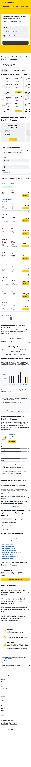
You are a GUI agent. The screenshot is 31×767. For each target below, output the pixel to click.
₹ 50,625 (15, 18)
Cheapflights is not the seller (16, 663)
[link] (13, 139)
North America (15, 673)
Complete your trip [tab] (17, 519)
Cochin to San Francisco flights (9, 550)
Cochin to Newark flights (7, 540)
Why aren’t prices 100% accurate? (16, 668)
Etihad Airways (11, 434)
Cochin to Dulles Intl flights (8, 546)
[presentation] (19, 18)
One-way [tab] (24, 70)
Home (9, 673)
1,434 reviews (11, 438)
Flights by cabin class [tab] (7, 525)
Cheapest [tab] (4, 70)
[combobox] (5, 21)
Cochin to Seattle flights (7, 544)
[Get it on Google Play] (5, 723)
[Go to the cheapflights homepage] (10, 2)
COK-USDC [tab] (8, 354)
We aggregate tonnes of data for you (16, 665)
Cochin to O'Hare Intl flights (8, 548)
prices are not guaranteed (7, 658)
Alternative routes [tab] (6, 519)
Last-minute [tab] (16, 70)
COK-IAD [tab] (12, 338)
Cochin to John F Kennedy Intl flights (10, 538)
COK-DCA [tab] (19, 338)
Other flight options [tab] (19, 525)
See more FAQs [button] (15, 506)
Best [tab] (10, 70)
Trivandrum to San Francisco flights (10, 556)
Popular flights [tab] (5, 529)
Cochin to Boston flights (7, 558)
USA (20, 673)
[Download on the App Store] (13, 723)
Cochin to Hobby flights (7, 554)
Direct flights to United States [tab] (9, 522)
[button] (2, 2)
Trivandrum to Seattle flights (8, 542)
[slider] (29, 174)
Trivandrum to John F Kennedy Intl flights (11, 552)
